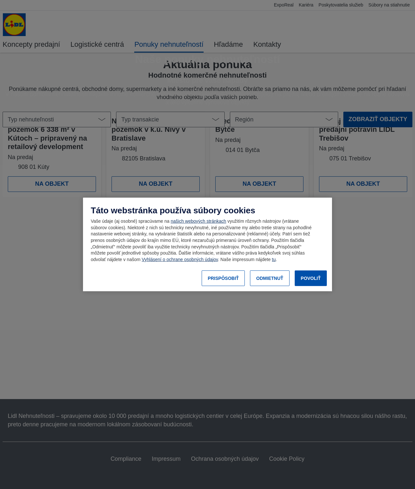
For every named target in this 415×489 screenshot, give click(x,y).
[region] (207, 244)
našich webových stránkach (198, 221)
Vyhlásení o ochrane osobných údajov (180, 259)
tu (274, 259)
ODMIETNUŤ (269, 278)
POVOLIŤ (311, 278)
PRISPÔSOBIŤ (223, 278)
